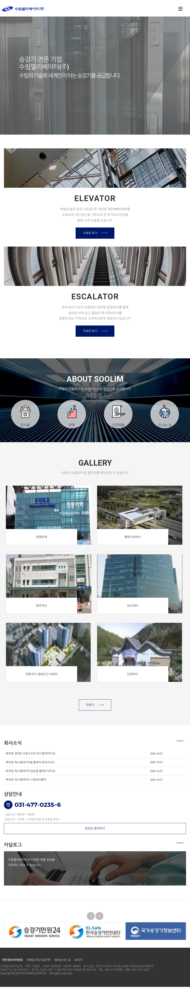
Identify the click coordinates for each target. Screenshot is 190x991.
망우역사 (41, 609)
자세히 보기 (90, 234)
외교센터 (132, 609)
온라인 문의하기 (95, 832)
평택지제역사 (132, 541)
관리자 (78, 963)
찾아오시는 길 (62, 963)
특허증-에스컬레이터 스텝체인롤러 (26, 783)
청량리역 (41, 541)
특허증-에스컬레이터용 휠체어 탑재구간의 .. (31, 766)
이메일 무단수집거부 (38, 963)
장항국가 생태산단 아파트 (41, 678)
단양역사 (132, 678)
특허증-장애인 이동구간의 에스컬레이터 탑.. (31, 757)
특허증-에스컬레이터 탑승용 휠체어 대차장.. (31, 775)
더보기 (90, 709)
